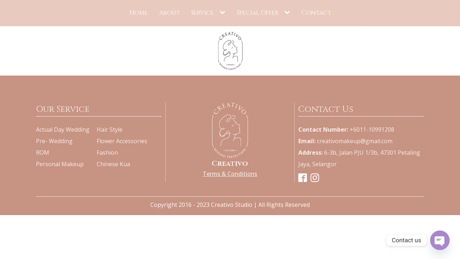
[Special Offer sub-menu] (288, 12)
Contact (316, 12)
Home (138, 12)
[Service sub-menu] (224, 12)
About (169, 12)
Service (202, 12)
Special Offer (258, 12)
